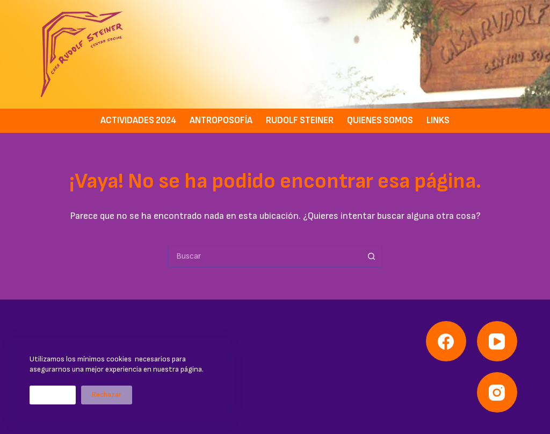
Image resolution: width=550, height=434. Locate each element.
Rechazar (106, 394)
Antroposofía (221, 120)
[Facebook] (446, 341)
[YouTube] (497, 341)
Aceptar (52, 394)
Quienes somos (380, 120)
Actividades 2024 (138, 120)
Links (438, 120)
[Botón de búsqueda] (371, 256)
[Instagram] (497, 392)
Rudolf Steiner (300, 120)
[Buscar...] (264, 256)
